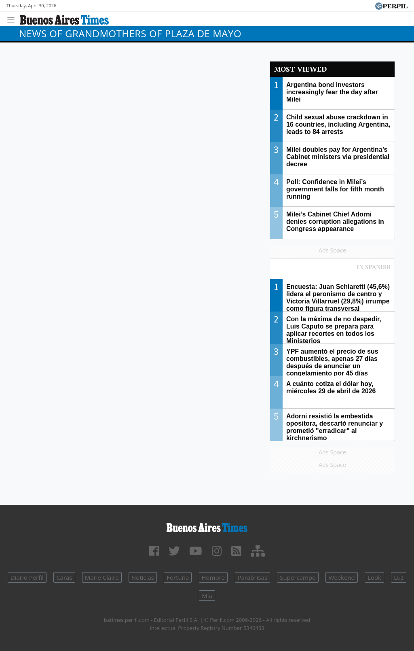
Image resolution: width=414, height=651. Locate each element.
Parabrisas (253, 577)
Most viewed (300, 69)
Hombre (213, 577)
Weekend (341, 577)
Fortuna (178, 577)
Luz (398, 577)
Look (374, 577)
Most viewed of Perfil (332, 271)
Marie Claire (102, 577)
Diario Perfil (27, 577)
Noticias (142, 577)
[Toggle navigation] (13, 19)
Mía (207, 596)
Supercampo (298, 577)
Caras (64, 577)
